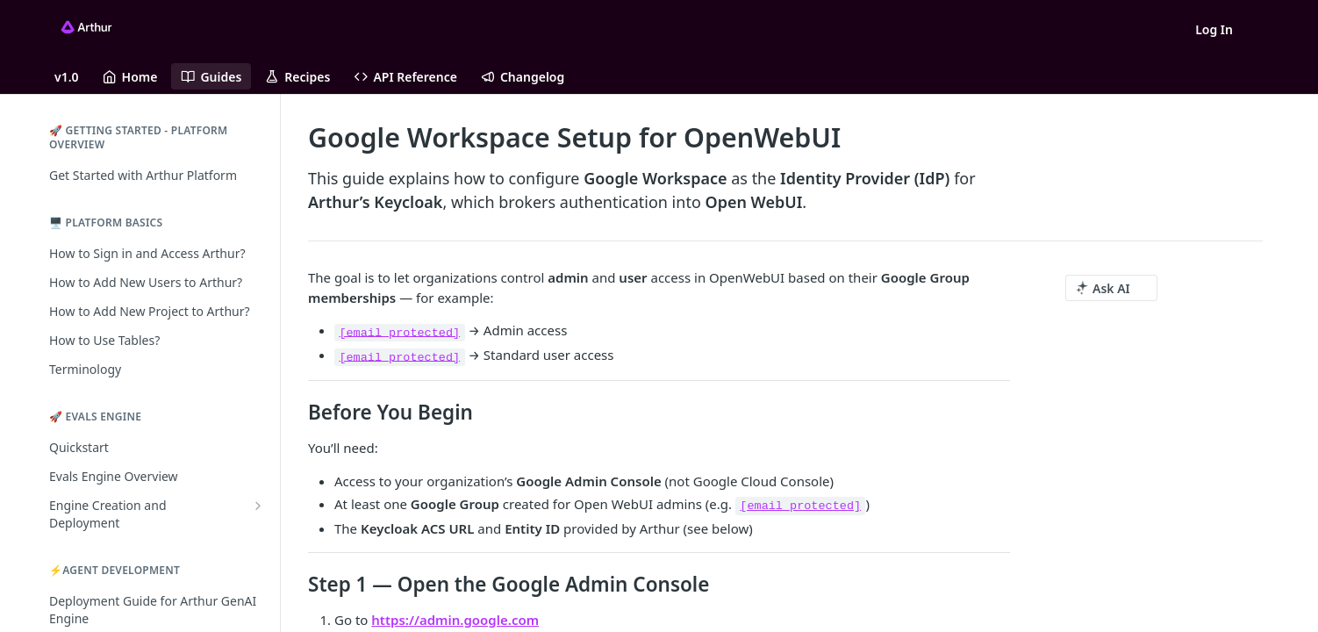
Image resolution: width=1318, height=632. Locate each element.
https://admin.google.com (455, 619)
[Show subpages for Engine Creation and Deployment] (258, 506)
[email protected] (399, 332)
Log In (1214, 29)
